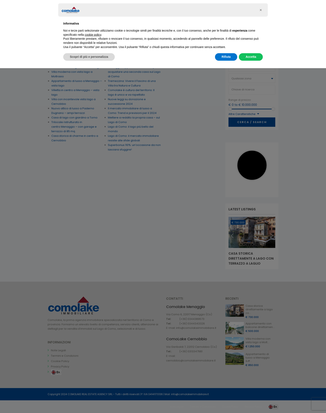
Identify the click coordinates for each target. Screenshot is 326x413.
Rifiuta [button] (226, 56)
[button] (260, 10)
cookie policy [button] (93, 34)
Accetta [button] (251, 56)
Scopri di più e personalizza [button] (89, 56)
